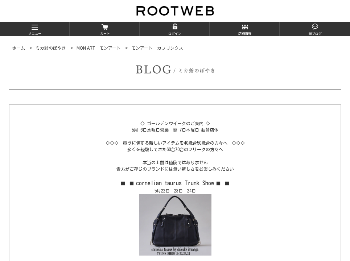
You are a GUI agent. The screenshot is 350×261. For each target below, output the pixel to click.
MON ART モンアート (99, 48)
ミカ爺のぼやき (51, 48)
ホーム (18, 48)
